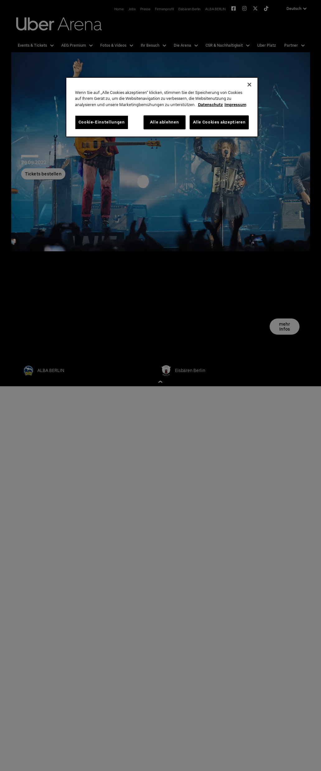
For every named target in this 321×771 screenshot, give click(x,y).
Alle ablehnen (164, 122)
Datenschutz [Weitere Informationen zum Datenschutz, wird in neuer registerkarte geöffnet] (210, 104)
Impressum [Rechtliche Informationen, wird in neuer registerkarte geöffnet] (235, 104)
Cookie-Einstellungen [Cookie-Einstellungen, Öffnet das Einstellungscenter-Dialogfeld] (101, 122)
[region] (162, 107)
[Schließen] (249, 84)
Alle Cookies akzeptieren (219, 122)
